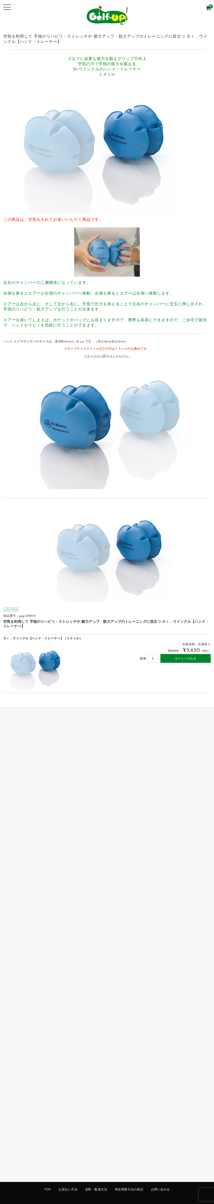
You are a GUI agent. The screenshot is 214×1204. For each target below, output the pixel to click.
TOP (47, 1189)
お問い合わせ (160, 1189)
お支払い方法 (67, 1189)
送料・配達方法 (96, 1189)
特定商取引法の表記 (129, 1189)
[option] (107, 553)
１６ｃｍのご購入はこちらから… (107, 356)
